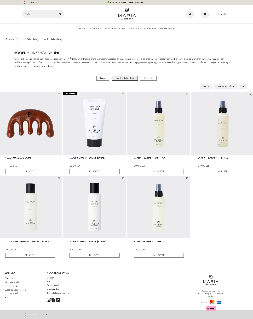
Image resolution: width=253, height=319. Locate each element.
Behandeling (32, 39)
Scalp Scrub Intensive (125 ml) (87, 241)
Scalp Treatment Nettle (213, 157)
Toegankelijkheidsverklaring (59, 293)
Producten (10, 39)
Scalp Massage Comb (18, 157)
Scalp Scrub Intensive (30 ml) (87, 157)
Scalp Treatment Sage (147, 241)
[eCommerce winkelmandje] (191, 14)
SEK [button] (33, 2)
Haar (21, 39)
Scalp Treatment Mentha (149, 157)
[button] (225, 86)
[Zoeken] (60, 14)
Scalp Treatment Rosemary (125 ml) (27, 241)
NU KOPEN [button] (30, 171)
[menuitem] (81, 28)
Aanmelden (223, 14)
